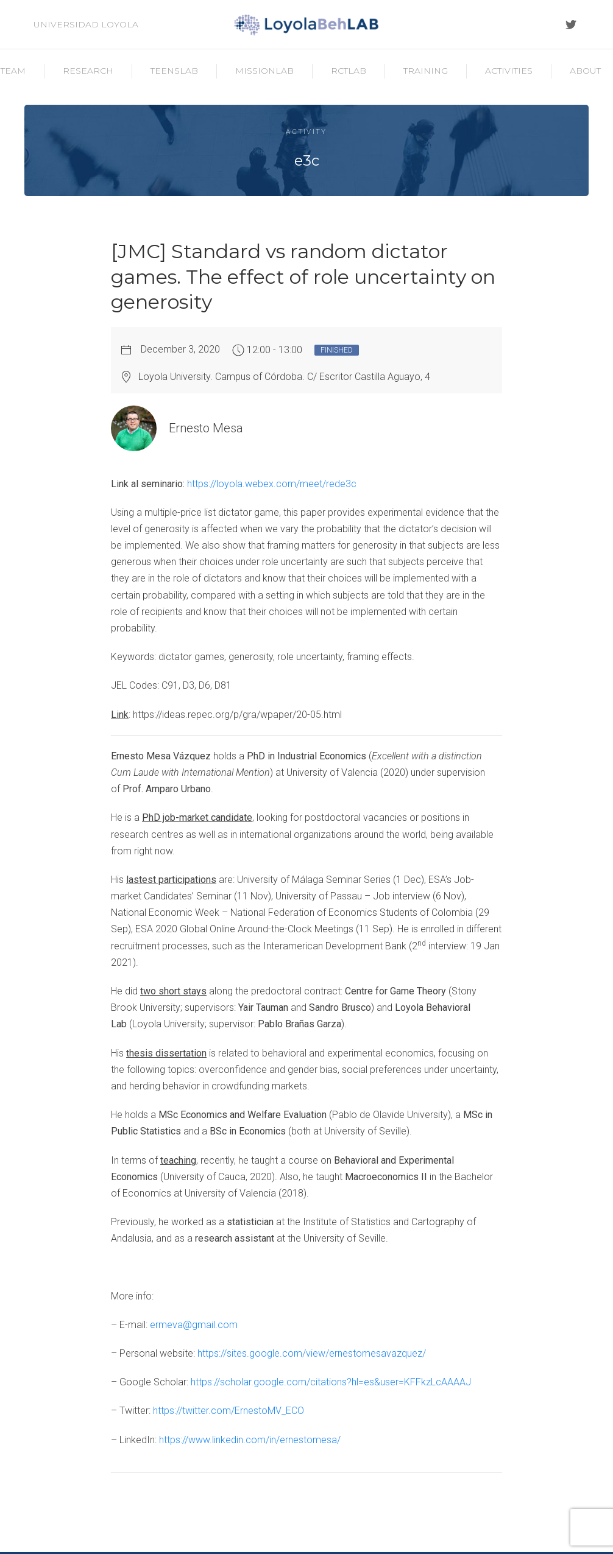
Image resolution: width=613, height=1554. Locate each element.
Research (88, 70)
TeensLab (174, 70)
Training (425, 70)
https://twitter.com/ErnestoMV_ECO (228, 1410)
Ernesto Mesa (206, 428)
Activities (509, 70)
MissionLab (264, 70)
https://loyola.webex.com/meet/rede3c (271, 484)
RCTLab (348, 70)
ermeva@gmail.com (194, 1325)
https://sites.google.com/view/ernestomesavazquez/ (311, 1353)
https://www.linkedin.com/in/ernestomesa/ (250, 1440)
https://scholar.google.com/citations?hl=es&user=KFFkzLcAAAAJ (331, 1382)
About (585, 70)
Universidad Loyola (86, 24)
